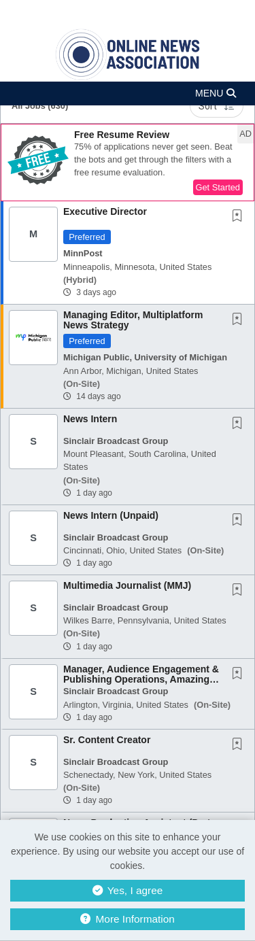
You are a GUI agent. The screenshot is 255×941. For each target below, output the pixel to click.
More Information (127, 919)
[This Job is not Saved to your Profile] (240, 217)
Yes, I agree (127, 890)
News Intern (90, 418)
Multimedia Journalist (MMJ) (127, 585)
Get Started (218, 187)
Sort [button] (217, 106)
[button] (127, 93)
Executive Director (105, 211)
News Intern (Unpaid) (110, 515)
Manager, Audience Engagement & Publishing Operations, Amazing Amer (141, 680)
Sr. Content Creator (106, 739)
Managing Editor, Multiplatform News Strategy (133, 319)
